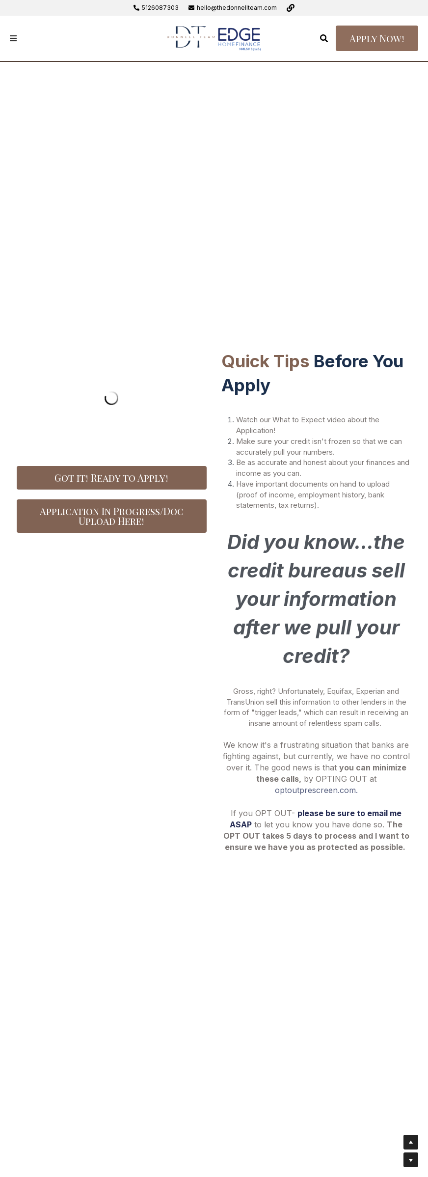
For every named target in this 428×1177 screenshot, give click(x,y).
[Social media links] (290, 8)
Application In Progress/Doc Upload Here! (112, 515)
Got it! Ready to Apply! (111, 477)
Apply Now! (376, 38)
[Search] (324, 38)
